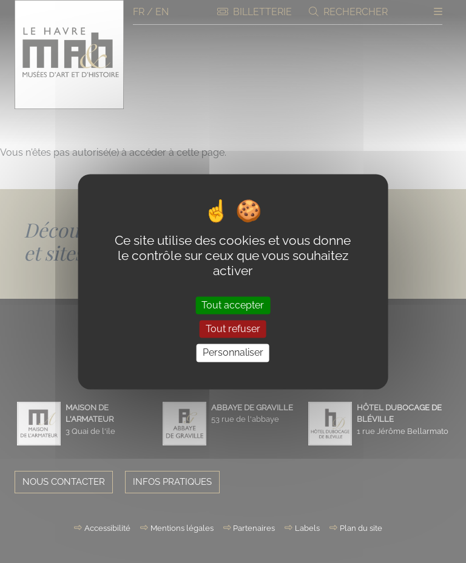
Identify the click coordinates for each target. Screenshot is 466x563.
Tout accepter (232, 305)
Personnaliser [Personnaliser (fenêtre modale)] (233, 353)
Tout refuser (233, 329)
